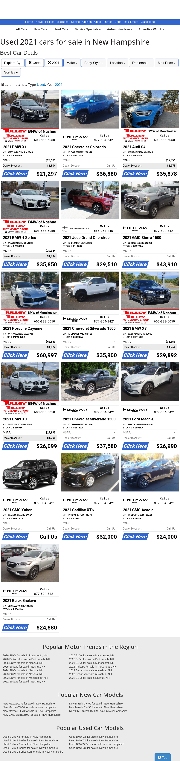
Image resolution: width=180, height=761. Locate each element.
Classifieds (148, 22)
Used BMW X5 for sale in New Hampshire (93, 736)
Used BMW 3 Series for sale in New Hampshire (30, 740)
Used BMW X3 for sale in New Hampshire (27, 736)
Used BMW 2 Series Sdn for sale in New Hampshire (33, 751)
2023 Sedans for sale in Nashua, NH (90, 674)
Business (63, 22)
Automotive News (119, 29)
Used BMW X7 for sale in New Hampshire (27, 744)
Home (29, 22)
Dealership (141, 63)
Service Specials (88, 29)
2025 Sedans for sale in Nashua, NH (24, 666)
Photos (108, 22)
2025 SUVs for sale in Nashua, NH (23, 662)
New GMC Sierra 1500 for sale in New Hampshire (98, 711)
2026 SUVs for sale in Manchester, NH (91, 655)
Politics (49, 22)
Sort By (11, 72)
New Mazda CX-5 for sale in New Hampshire (29, 703)
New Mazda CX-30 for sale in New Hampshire (29, 707)
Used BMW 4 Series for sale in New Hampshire (30, 747)
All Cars (21, 29)
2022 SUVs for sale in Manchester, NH (25, 677)
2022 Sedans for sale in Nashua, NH (24, 681)
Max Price (166, 63)
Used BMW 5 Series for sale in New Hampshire (96, 744)
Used (34, 63)
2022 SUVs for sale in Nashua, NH (89, 677)
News (39, 22)
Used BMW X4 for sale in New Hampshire (93, 747)
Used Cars (61, 29)
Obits (98, 22)
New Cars (40, 29)
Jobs (118, 22)
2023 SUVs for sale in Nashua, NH (23, 674)
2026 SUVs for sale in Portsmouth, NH (25, 655)
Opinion (87, 22)
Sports (75, 22)
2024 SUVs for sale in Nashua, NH (23, 670)
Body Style (93, 63)
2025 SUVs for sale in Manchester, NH (91, 662)
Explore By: (12, 63)
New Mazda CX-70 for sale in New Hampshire (29, 711)
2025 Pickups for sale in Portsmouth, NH (92, 666)
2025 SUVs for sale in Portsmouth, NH (91, 659)
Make (72, 63)
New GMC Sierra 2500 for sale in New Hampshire (32, 714)
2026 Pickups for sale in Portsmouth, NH (26, 659)
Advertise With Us (151, 29)
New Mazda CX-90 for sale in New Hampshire (96, 707)
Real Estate (131, 22)
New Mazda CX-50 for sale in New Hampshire (96, 703)
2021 (54, 63)
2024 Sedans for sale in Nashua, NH (90, 670)
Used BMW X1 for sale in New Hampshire (93, 740)
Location (117, 63)
